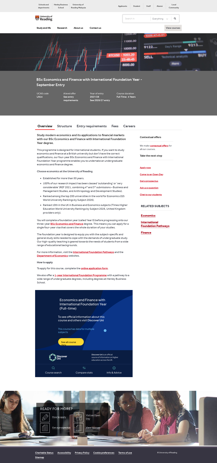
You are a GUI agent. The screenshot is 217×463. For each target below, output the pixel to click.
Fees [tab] (115, 126)
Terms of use (125, 452)
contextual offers (159, 145)
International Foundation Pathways (93, 252)
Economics (148, 215)
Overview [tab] (45, 126)
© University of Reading (167, 452)
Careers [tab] (129, 126)
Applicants (122, 6)
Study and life (44, 27)
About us (78, 27)
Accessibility (64, 452)
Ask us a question (149, 187)
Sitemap (39, 457)
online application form (94, 268)
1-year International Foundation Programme (81, 275)
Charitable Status (44, 452)
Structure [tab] (64, 126)
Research (62, 27)
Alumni (160, 6)
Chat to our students (151, 194)
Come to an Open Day (151, 174)
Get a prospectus (149, 181)
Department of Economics (52, 255)
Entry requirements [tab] (92, 126)
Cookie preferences (103, 452)
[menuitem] (43, 6)
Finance (146, 232)
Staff (148, 6)
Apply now (145, 167)
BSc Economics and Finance (66, 223)
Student (136, 6)
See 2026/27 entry (100, 100)
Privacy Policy (82, 452)
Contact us (95, 27)
